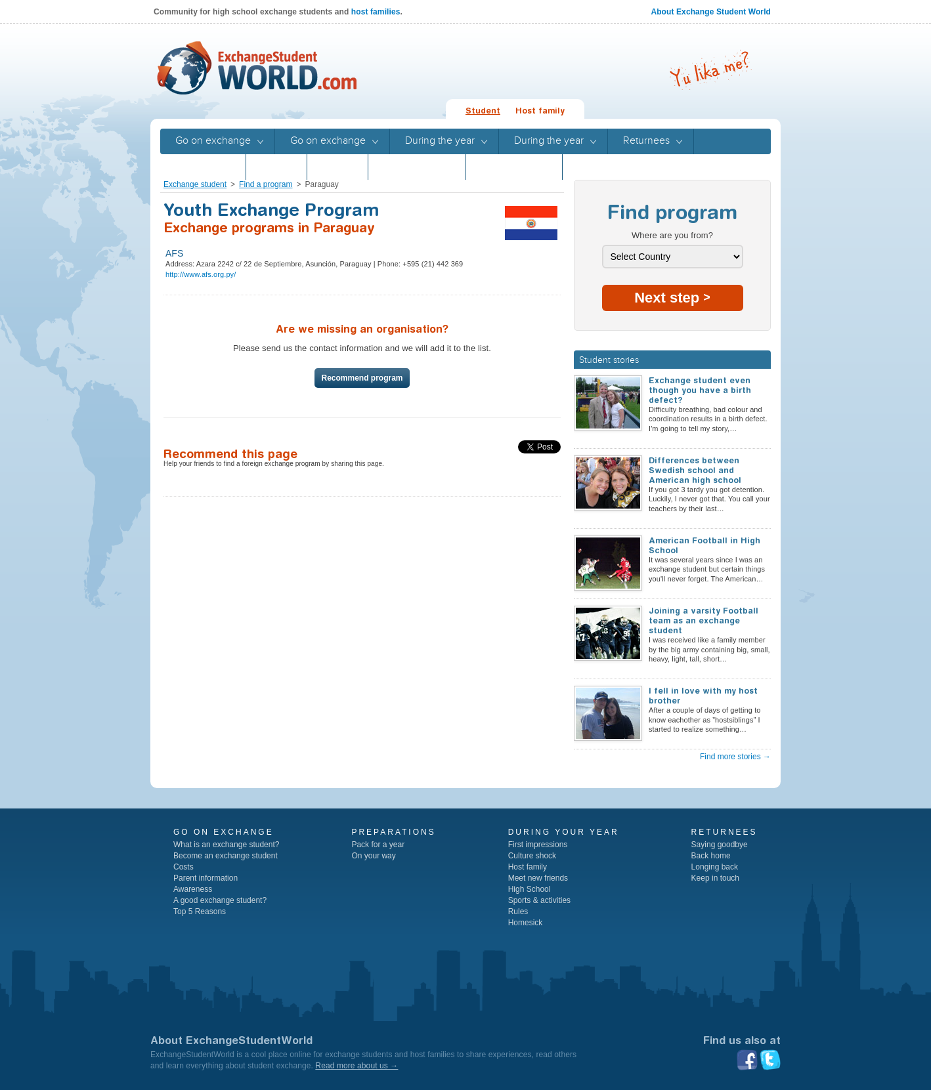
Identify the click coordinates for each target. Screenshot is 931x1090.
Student (483, 110)
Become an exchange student (225, 855)
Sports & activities (539, 900)
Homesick (525, 922)
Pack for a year (377, 844)
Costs (183, 866)
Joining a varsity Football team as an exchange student (703, 620)
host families (376, 11)
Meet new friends (538, 878)
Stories (276, 166)
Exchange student (195, 184)
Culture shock (532, 855)
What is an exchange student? (226, 844)
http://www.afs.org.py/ (200, 274)
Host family (540, 110)
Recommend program (361, 378)
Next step (672, 297)
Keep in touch (715, 878)
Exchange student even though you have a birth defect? (700, 390)
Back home (711, 855)
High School (529, 889)
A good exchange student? (220, 900)
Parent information (205, 878)
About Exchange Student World (711, 11)
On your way (373, 855)
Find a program (265, 184)
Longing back (714, 866)
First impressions (538, 844)
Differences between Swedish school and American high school (695, 470)
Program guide (416, 166)
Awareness (192, 889)
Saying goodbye (719, 844)
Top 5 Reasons (199, 911)
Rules (518, 911)
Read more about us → (356, 1065)
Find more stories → (735, 756)
